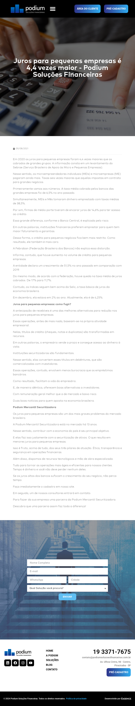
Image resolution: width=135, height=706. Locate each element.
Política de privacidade (76, 698)
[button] (52, 8)
